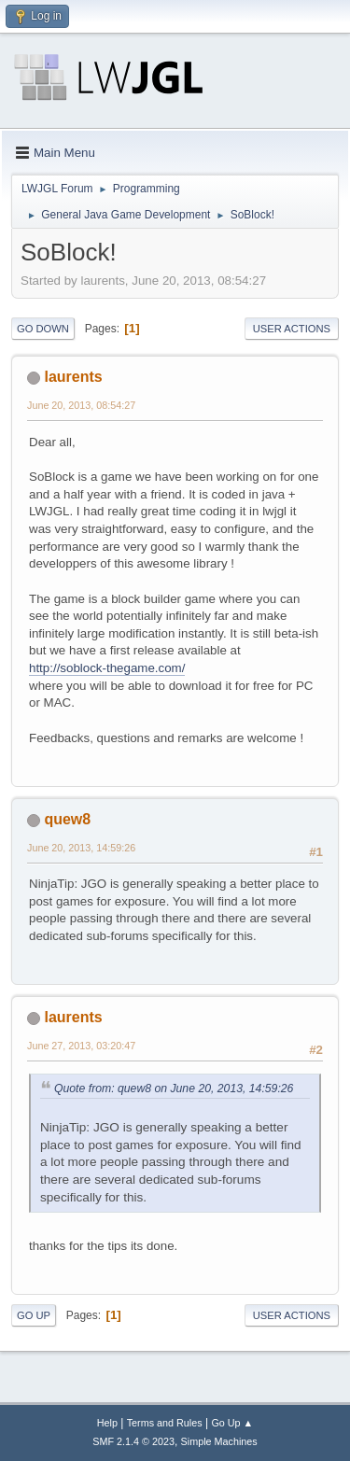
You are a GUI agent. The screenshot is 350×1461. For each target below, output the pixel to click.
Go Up (33, 1315)
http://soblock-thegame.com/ (107, 668)
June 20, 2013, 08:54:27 (81, 405)
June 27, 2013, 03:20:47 (81, 1045)
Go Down (43, 328)
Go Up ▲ (232, 1422)
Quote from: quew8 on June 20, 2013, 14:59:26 (173, 1088)
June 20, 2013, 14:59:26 (81, 847)
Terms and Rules (165, 1422)
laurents (73, 377)
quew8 (67, 819)
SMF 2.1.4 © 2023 (133, 1441)
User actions (291, 328)
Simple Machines (219, 1441)
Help (107, 1422)
